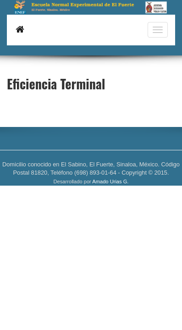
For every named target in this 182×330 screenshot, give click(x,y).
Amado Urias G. (110, 181)
